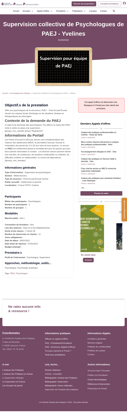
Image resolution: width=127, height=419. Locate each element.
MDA (30, 143)
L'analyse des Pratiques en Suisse (17, 374)
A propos (93, 11)
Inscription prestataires (109, 4)
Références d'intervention (99, 384)
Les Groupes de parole (12, 386)
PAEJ (12, 273)
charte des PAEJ (62, 125)
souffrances (25, 155)
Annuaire (28, 11)
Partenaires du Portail (97, 388)
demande (21, 125)
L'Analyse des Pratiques (13, 370)
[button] (80, 234)
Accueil (16, 11)
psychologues (20, 110)
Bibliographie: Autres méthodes (59, 386)
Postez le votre (101, 193)
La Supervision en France (13, 382)
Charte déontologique (97, 380)
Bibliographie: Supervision (56, 382)
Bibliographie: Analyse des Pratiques (61, 378)
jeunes (58, 149)
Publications (79, 11)
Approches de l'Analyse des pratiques (61, 389)
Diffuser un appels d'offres (56, 339)
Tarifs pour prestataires (55, 355)
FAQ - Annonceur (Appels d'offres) (60, 347)
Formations (62, 11)
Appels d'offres (45, 11)
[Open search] (114, 11)
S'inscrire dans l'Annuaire (99, 371)
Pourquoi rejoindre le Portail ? (58, 351)
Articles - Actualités (53, 374)
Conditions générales (97, 339)
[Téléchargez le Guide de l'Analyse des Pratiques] (124, 209)
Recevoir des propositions (84, 4)
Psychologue (22, 273)
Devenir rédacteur (53, 370)
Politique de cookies (96, 351)
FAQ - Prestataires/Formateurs (58, 343)
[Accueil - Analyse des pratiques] (20, 3)
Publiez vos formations (98, 375)
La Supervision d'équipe (13, 378)
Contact (103, 11)
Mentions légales (95, 343)
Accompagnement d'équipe (20, 93)
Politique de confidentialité (99, 347)
